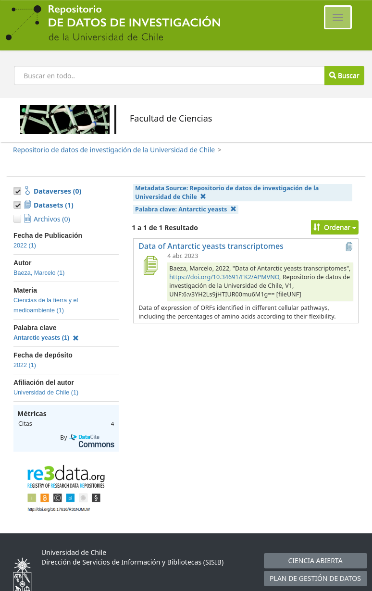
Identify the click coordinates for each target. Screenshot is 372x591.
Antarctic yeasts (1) (46, 337)
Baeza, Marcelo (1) (38, 273)
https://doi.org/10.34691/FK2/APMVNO (224, 277)
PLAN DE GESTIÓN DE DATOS (315, 578)
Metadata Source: (227, 192)
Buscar (344, 75)
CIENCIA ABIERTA (315, 560)
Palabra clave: (185, 209)
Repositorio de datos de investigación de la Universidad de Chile (114, 149)
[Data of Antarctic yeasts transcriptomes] (149, 265)
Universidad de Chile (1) (45, 392)
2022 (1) (24, 245)
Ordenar (334, 227)
